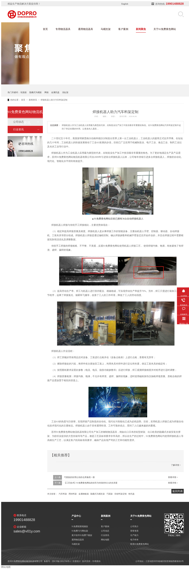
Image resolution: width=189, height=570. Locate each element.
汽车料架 (63, 494)
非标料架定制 (120, 494)
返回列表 (177, 491)
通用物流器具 (85, 29)
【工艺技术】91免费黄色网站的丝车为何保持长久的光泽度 (90, 483)
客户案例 (123, 29)
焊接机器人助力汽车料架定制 (54, 100)
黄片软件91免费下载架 (82, 535)
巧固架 (110, 494)
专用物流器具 (62, 29)
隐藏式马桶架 (35, 92)
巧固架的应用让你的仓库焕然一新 (79, 477)
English (124, 4)
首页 (45, 29)
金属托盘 (55, 92)
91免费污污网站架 (80, 531)
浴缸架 (65, 92)
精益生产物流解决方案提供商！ (24, 3)
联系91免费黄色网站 (139, 544)
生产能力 (134, 535)
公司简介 (134, 527)
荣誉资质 (134, 531)
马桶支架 (106, 29)
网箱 (46, 92)
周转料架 (73, 494)
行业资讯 (18, 129)
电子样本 (134, 540)
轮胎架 (24, 92)
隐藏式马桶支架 (97, 494)
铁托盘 (131, 494)
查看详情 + (173, 477)
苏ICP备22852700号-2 (61, 561)
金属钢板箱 (84, 494)
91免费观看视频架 (80, 527)
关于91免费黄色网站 (164, 29)
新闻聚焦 (141, 29)
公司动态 (105, 531)
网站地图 (105, 540)
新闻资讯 (33, 100)
